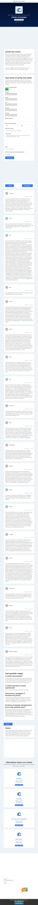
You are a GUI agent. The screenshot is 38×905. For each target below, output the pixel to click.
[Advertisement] (19, 37)
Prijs (6, 102)
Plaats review (9, 157)
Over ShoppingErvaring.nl (8, 880)
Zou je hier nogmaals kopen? (11, 87)
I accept (19, 901)
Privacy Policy (19, 903)
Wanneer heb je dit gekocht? (10, 123)
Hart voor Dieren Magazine (19, 819)
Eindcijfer (7, 113)
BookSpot (19, 778)
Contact (5, 883)
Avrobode (19, 799)
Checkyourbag (27, 185)
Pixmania (9, 185)
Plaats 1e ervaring (19, 784)
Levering (7, 107)
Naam (6, 146)
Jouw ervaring (8, 133)
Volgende (8, 724)
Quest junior (19, 839)
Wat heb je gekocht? (9, 118)
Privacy (5, 881)
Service (6, 97)
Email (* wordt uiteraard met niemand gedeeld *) (14, 152)
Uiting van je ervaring (9, 128)
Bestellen (7, 92)
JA (6, 89)
